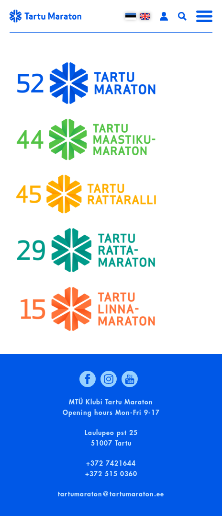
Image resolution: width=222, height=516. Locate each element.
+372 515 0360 (111, 473)
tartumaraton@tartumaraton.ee (111, 494)
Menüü (204, 16)
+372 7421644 (111, 463)
